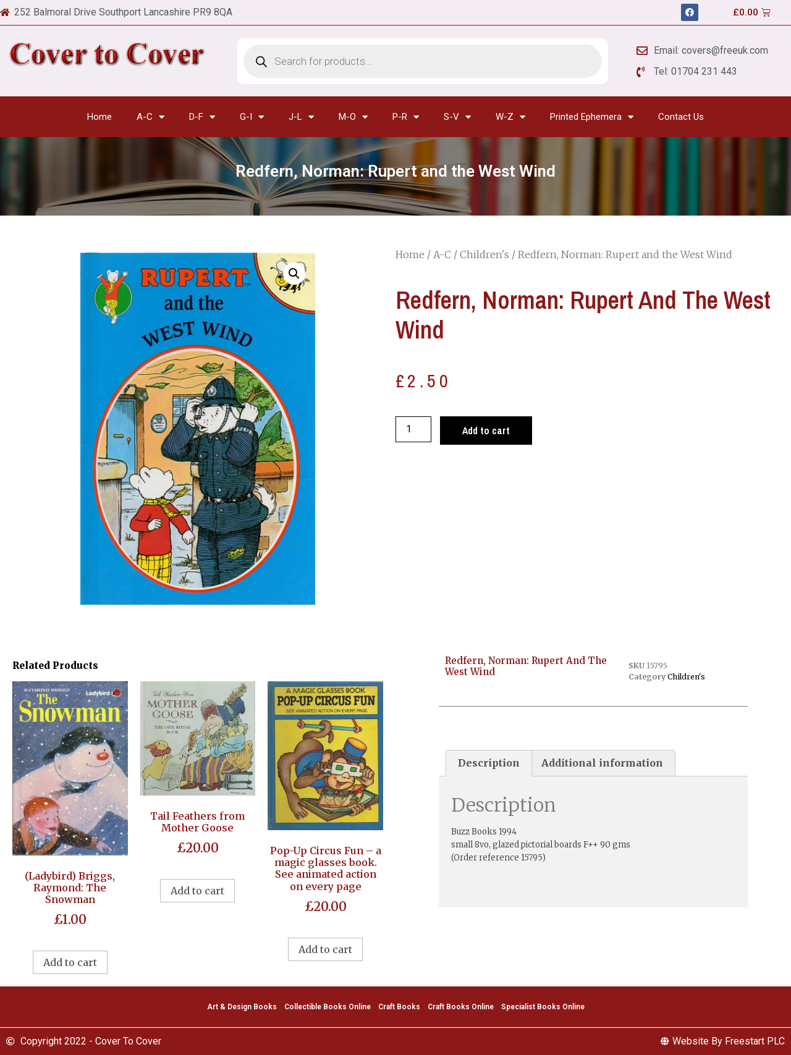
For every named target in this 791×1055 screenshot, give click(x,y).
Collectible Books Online (327, 1006)
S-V (457, 117)
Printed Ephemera (591, 117)
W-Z (510, 117)
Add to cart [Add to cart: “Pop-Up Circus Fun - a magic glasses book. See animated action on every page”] (325, 949)
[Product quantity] (413, 429)
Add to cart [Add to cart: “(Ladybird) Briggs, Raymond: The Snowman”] (70, 962)
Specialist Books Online (543, 1006)
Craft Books (399, 1006)
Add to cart (486, 430)
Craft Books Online (461, 1006)
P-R (405, 117)
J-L (301, 117)
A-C (150, 117)
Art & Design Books (242, 1006)
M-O (353, 117)
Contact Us (681, 116)
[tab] (489, 763)
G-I (252, 117)
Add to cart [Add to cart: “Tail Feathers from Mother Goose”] (197, 891)
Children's (484, 254)
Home (99, 116)
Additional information (602, 763)
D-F (202, 117)
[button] (294, 274)
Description (489, 763)
